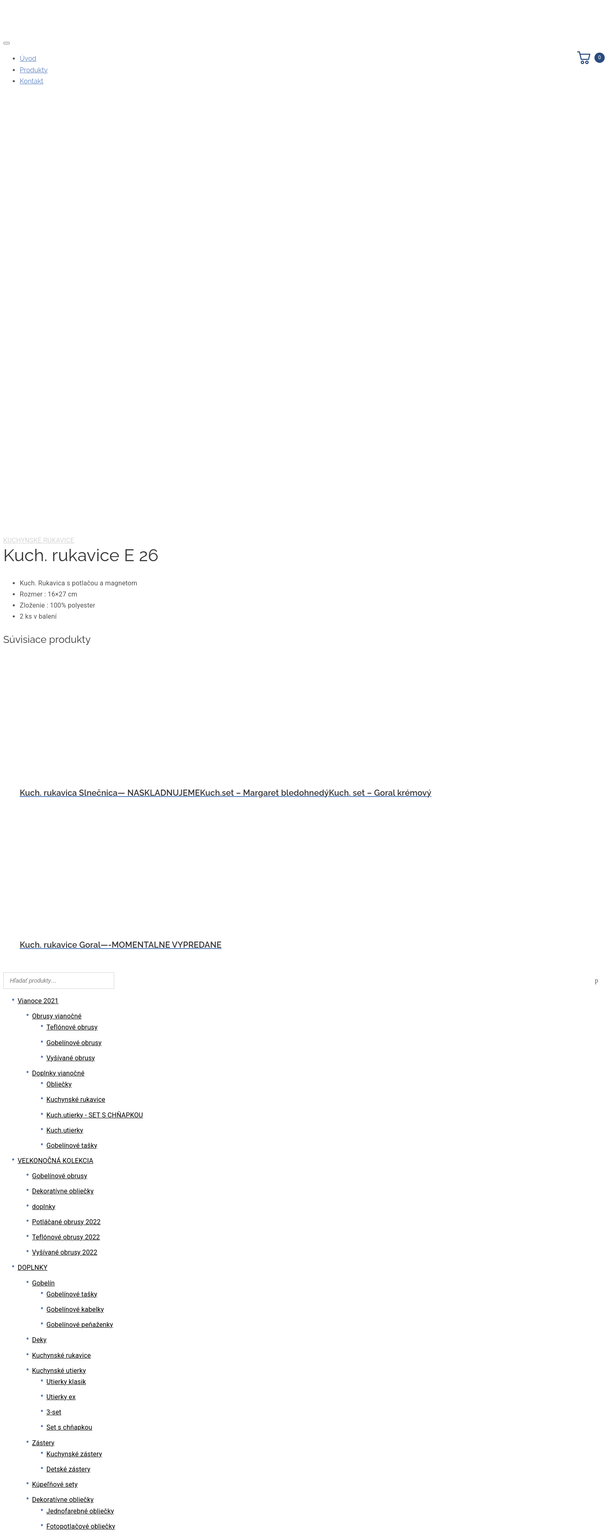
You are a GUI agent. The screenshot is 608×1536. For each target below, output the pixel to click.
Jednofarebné (67, 1378)
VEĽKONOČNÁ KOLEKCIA (55, 730)
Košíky (42, 1229)
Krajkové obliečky (72, 1126)
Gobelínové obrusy (73, 612)
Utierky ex (61, 966)
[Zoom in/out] (6, 1518)
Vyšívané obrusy (70, 627)
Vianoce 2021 (38, 570)
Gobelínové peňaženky (79, 894)
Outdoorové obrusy (60, 1305)
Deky (39, 909)
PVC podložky (67, 1168)
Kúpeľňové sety (55, 1054)
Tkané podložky (69, 1183)
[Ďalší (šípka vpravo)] (15, 1529)
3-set (53, 982)
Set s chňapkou (69, 997)
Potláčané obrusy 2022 (66, 791)
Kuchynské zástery (74, 1023)
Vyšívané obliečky (72, 1111)
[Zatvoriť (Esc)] (31, 1518)
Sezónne (59, 1393)
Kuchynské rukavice (38, 110)
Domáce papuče (56, 1214)
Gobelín (43, 853)
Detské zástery (68, 1039)
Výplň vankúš (51, 1198)
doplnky (43, 776)
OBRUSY (30, 1244)
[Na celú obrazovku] (15, 1518)
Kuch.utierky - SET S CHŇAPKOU (94, 685)
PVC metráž (64, 1435)
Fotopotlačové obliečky (80, 1096)
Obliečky (59, 654)
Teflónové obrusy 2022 (66, 807)
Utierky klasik (66, 951)
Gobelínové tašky (71, 715)
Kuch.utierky (64, 700)
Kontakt (32, 81)
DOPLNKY (32, 837)
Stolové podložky (57, 1157)
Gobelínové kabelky (75, 879)
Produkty (34, 70)
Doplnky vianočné (58, 643)
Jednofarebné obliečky (80, 1081)
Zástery (43, 1012)
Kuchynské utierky (59, 940)
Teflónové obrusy (72, 597)
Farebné (58, 1362)
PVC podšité (64, 1450)
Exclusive (60, 1347)
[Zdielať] (23, 1518)
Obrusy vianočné (56, 586)
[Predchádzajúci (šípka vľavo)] (6, 1529)
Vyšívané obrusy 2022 (64, 822)
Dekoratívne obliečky (63, 761)
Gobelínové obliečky (76, 1141)
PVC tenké (61, 1465)
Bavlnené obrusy (56, 1321)
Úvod (28, 58)
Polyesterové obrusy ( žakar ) (75, 1408)
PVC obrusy (49, 1424)
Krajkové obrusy (55, 1275)
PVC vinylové (65, 1481)
